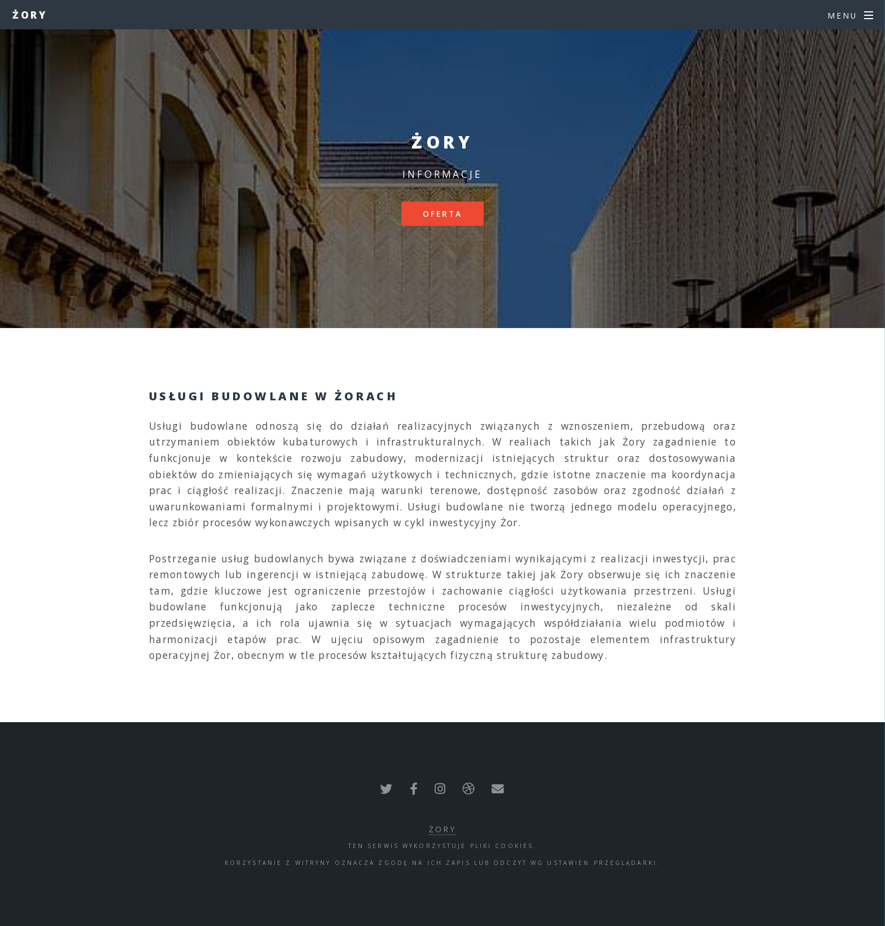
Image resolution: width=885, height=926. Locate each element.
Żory (30, 14)
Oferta (443, 213)
